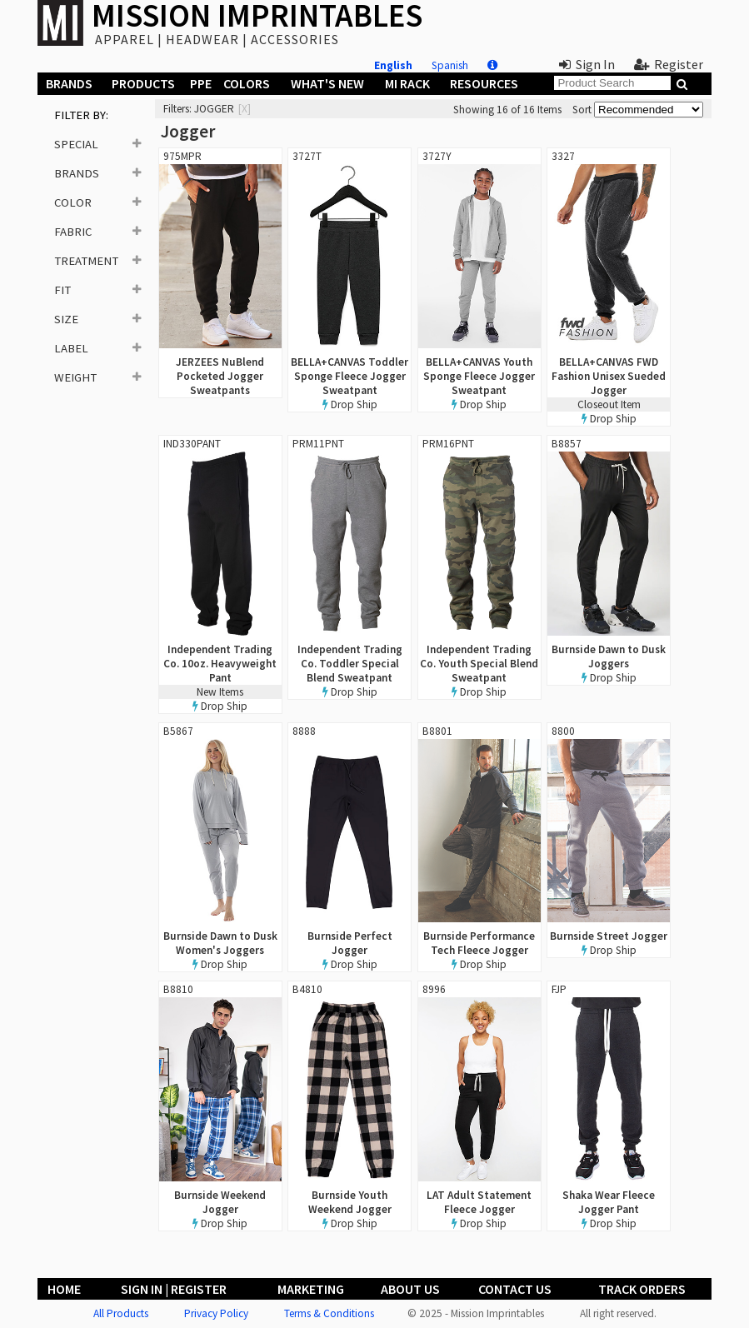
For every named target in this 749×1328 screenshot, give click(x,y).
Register (668, 64)
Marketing (310, 1289)
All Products (120, 1313)
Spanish (450, 65)
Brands (69, 83)
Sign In (587, 64)
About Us (410, 1289)
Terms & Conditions (329, 1313)
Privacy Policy (216, 1313)
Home (64, 1289)
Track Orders (642, 1289)
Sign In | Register (174, 1289)
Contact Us (515, 1289)
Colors (246, 83)
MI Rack (407, 83)
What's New (327, 83)
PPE (201, 83)
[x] (244, 109)
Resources (484, 83)
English (393, 65)
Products (143, 83)
